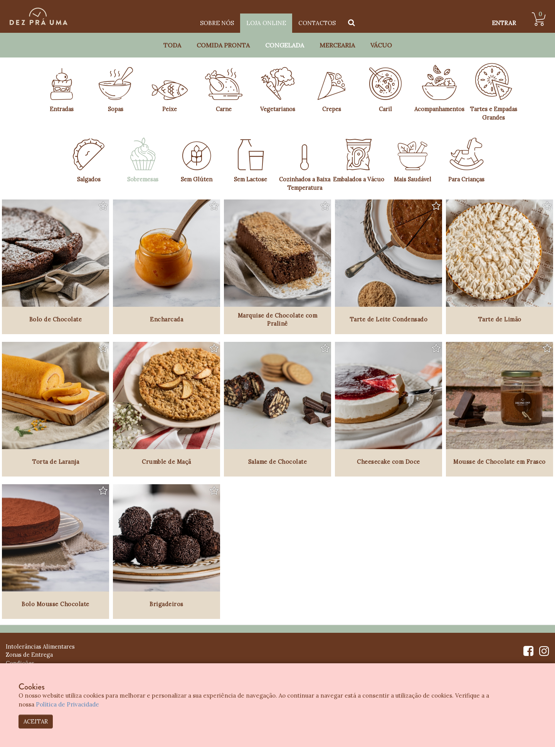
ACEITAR (36, 721)
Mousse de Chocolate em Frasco (499, 461)
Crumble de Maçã (166, 461)
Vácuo (381, 45)
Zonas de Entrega (29, 654)
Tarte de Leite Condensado (389, 319)
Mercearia (337, 45)
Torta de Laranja (55, 461)
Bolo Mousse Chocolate (55, 604)
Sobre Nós (217, 23)
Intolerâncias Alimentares (40, 646)
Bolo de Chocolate (55, 319)
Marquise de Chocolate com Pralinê (278, 320)
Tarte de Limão (499, 319)
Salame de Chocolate (277, 461)
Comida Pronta (223, 45)
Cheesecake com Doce (388, 461)
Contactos (317, 23)
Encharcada (166, 319)
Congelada (284, 45)
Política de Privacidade (67, 704)
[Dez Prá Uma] (38, 16)
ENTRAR (504, 23)
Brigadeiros (166, 604)
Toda (172, 45)
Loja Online (266, 23)
